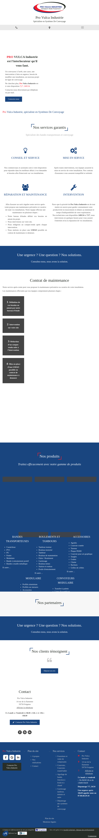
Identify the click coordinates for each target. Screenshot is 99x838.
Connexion (92, 836)
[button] (49, 482)
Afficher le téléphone (24, 708)
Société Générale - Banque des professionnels (78, 830)
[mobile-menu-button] (82, 27)
